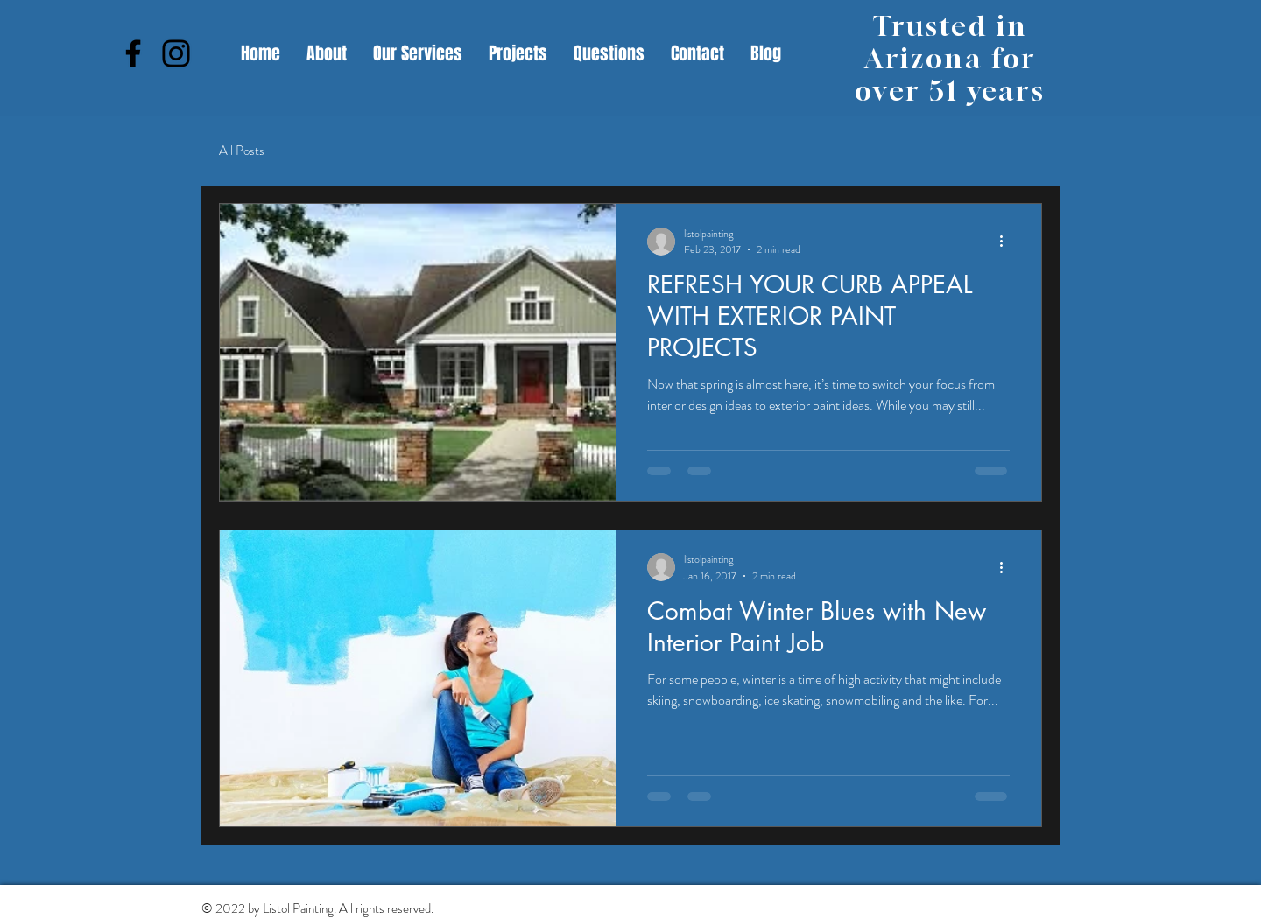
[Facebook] (133, 53)
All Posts (241, 151)
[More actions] (1007, 241)
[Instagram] (176, 53)
